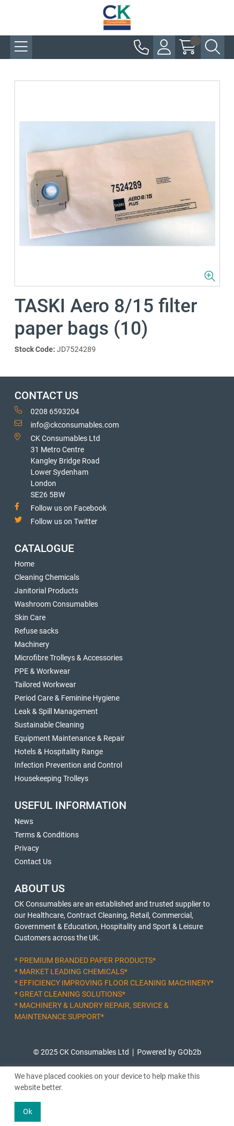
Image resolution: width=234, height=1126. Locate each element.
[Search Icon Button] (212, 47)
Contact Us (32, 861)
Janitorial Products (46, 590)
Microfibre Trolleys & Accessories (68, 657)
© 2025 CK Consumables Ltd (81, 1052)
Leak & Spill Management (56, 711)
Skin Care (30, 617)
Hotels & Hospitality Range (58, 751)
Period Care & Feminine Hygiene (66, 698)
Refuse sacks (36, 631)
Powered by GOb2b (169, 1052)
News (23, 821)
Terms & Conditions (46, 834)
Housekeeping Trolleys (51, 778)
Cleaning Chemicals (46, 577)
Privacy (26, 848)
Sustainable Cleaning (49, 724)
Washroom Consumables (56, 604)
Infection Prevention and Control (68, 765)
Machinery (31, 644)
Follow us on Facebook (60, 507)
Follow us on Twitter (55, 521)
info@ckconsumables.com (66, 424)
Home (24, 564)
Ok (27, 1111)
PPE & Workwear (42, 671)
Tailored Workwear (45, 684)
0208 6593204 (46, 411)
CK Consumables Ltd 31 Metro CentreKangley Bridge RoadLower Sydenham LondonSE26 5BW (57, 466)
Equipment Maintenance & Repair (69, 738)
